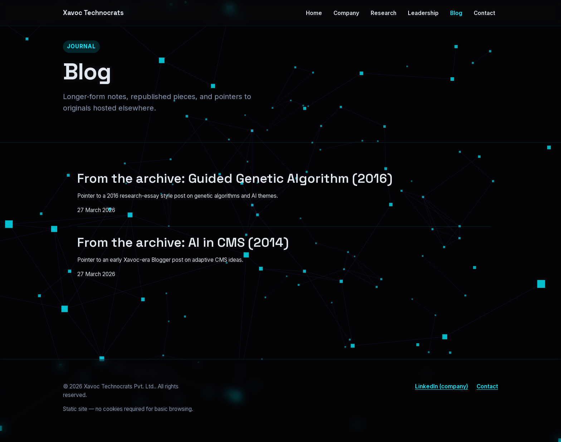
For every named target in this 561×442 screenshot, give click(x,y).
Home (314, 13)
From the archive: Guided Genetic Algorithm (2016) (234, 178)
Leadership (423, 13)
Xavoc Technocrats (93, 13)
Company (346, 13)
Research (383, 13)
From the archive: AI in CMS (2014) (183, 242)
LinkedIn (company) (441, 386)
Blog (456, 13)
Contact (484, 13)
